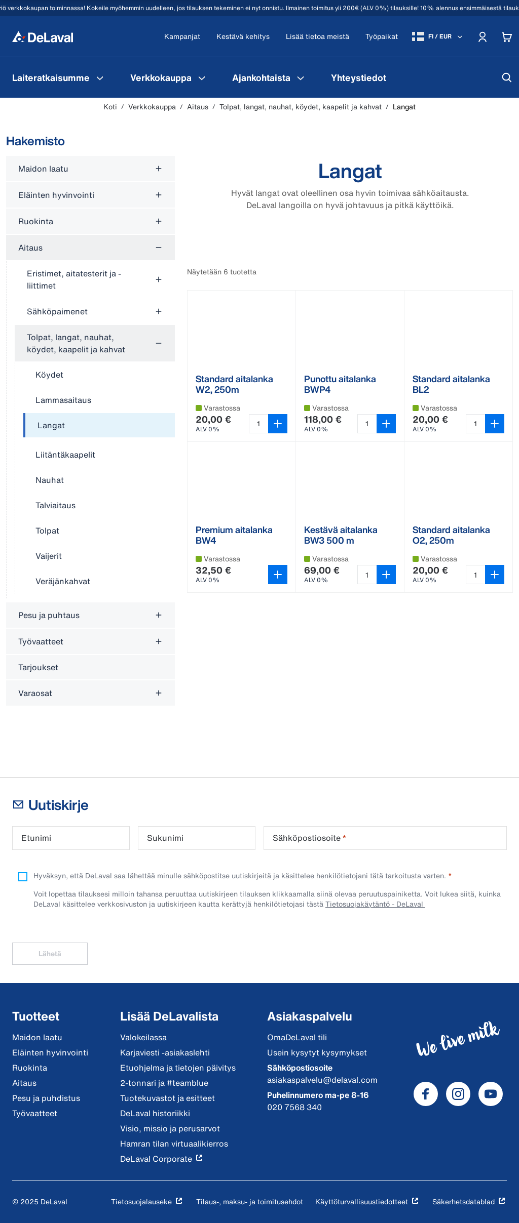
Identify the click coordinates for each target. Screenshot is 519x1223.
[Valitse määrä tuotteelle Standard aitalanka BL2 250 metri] (475, 424)
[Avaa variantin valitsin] (277, 574)
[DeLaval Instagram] (458, 1094)
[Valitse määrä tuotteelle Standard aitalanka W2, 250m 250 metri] (258, 424)
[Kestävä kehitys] (243, 36)
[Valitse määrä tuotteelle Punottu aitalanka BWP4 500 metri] (367, 424)
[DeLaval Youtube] (490, 1094)
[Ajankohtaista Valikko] (300, 77)
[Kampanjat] (182, 36)
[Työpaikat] (381, 36)
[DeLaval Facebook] (426, 1094)
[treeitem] (99, 425)
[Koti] (42, 36)
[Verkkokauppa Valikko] (202, 77)
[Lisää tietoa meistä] (317, 36)
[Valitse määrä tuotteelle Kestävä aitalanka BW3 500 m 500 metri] (367, 574)
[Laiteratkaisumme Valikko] (100, 77)
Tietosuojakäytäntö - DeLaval (375, 904)
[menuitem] (59, 77)
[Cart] (507, 36)
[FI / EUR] (438, 36)
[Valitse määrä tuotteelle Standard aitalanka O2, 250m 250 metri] (475, 574)
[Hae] (507, 77)
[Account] (482, 36)
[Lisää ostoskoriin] (277, 423)
